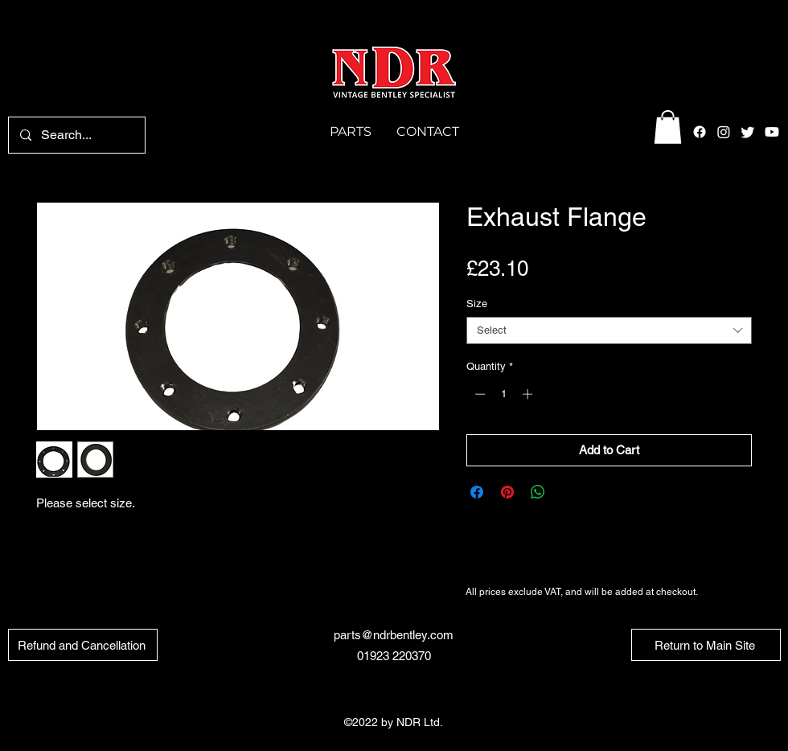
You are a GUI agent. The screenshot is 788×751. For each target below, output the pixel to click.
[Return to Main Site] (706, 645)
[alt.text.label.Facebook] (700, 132)
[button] (668, 127)
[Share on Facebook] (476, 492)
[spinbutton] (503, 394)
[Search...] (76, 135)
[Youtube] (772, 132)
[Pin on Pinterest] (507, 492)
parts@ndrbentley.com (394, 635)
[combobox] (609, 330)
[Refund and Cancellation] (83, 645)
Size (476, 304)
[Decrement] (478, 394)
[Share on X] (568, 492)
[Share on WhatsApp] (538, 492)
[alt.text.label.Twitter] (748, 132)
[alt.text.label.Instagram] (724, 132)
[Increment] (529, 394)
